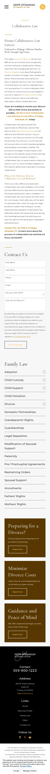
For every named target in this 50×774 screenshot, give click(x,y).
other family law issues (26, 131)
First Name (10, 263)
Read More (17, 549)
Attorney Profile (25, 711)
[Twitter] (25, 737)
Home (25, 706)
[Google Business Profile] (30, 737)
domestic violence (29, 95)
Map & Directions (25, 693)
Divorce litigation (12, 72)
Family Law (25, 715)
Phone (8, 278)
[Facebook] (20, 737)
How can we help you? (15, 300)
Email (8, 285)
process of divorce (22, 59)
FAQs (25, 720)
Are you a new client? (14, 293)
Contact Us (25, 725)
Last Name (10, 270)
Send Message (16, 345)
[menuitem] (23, 372)
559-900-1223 (25, 671)
